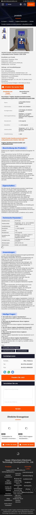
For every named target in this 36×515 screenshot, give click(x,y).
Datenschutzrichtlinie (27, 492)
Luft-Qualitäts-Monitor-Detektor (11, 347)
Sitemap (28, 489)
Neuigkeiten (28, 482)
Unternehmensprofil (28, 472)
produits (11, 21)
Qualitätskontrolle (27, 479)
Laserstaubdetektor (22, 351)
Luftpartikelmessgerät (8, 351)
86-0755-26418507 (29, 1)
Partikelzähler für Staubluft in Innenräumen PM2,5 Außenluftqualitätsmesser (9, 438)
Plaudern (31, 4)
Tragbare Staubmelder (21, 21)
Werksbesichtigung (28, 475)
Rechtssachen (28, 485)
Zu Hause (4, 21)
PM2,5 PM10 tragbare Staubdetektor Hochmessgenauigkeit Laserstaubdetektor (25, 438)
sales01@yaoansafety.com (9, 1)
